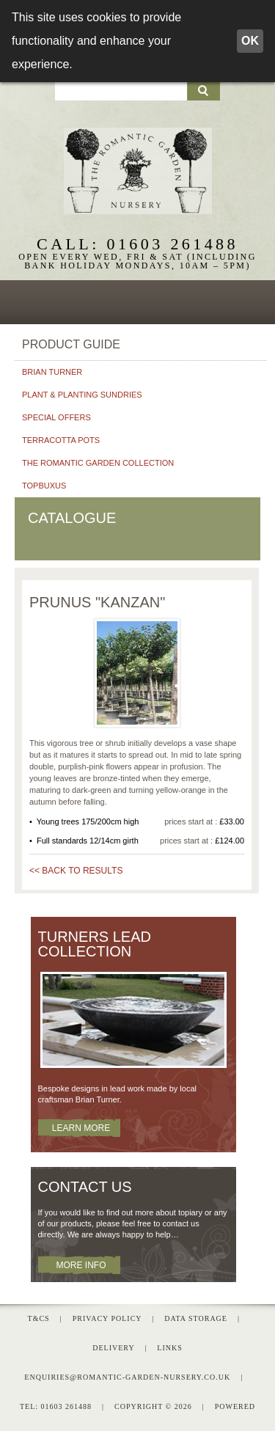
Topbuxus (44, 482)
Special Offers (56, 414)
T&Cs (39, 1316)
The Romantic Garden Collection (98, 459)
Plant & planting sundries (82, 391)
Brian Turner (52, 369)
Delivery (113, 1346)
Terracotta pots (61, 437)
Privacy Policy (107, 1316)
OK (250, 40)
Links (169, 1346)
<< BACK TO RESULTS (75, 868)
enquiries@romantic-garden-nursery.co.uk (127, 1375)
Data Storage (195, 1316)
